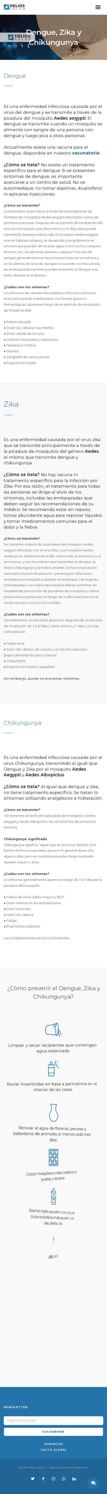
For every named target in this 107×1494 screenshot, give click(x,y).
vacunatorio (86, 153)
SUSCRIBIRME (53, 1431)
